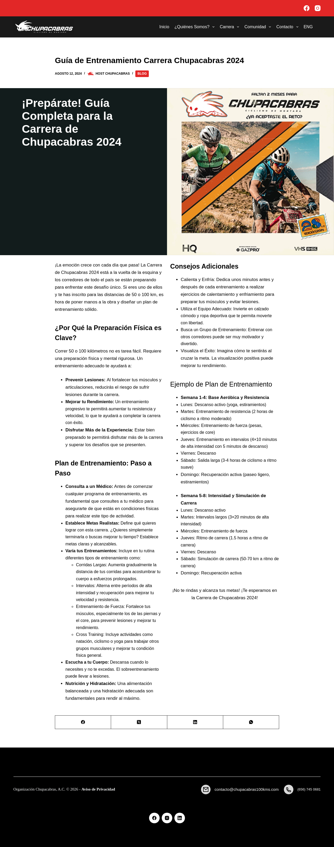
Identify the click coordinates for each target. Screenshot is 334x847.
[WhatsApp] (251, 722)
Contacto (288, 27)
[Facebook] (306, 8)
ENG (308, 27)
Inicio (164, 27)
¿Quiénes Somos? (195, 27)
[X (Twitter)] (139, 722)
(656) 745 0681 (309, 789)
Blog (142, 73)
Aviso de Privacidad (98, 789)
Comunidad (258, 27)
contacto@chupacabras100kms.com (246, 789)
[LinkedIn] (195, 722)
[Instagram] (318, 8)
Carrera (230, 27)
